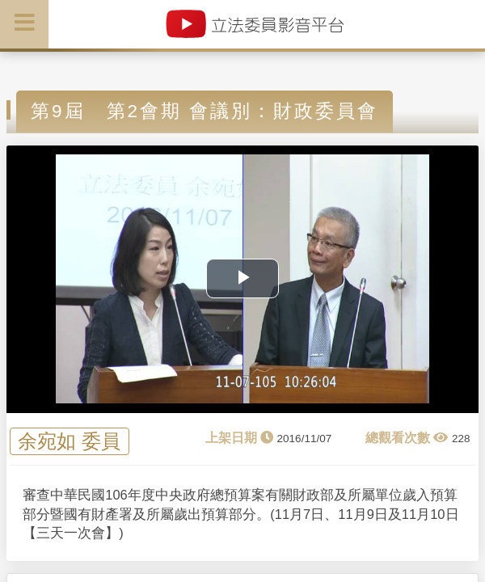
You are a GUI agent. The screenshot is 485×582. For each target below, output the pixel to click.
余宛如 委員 (69, 442)
